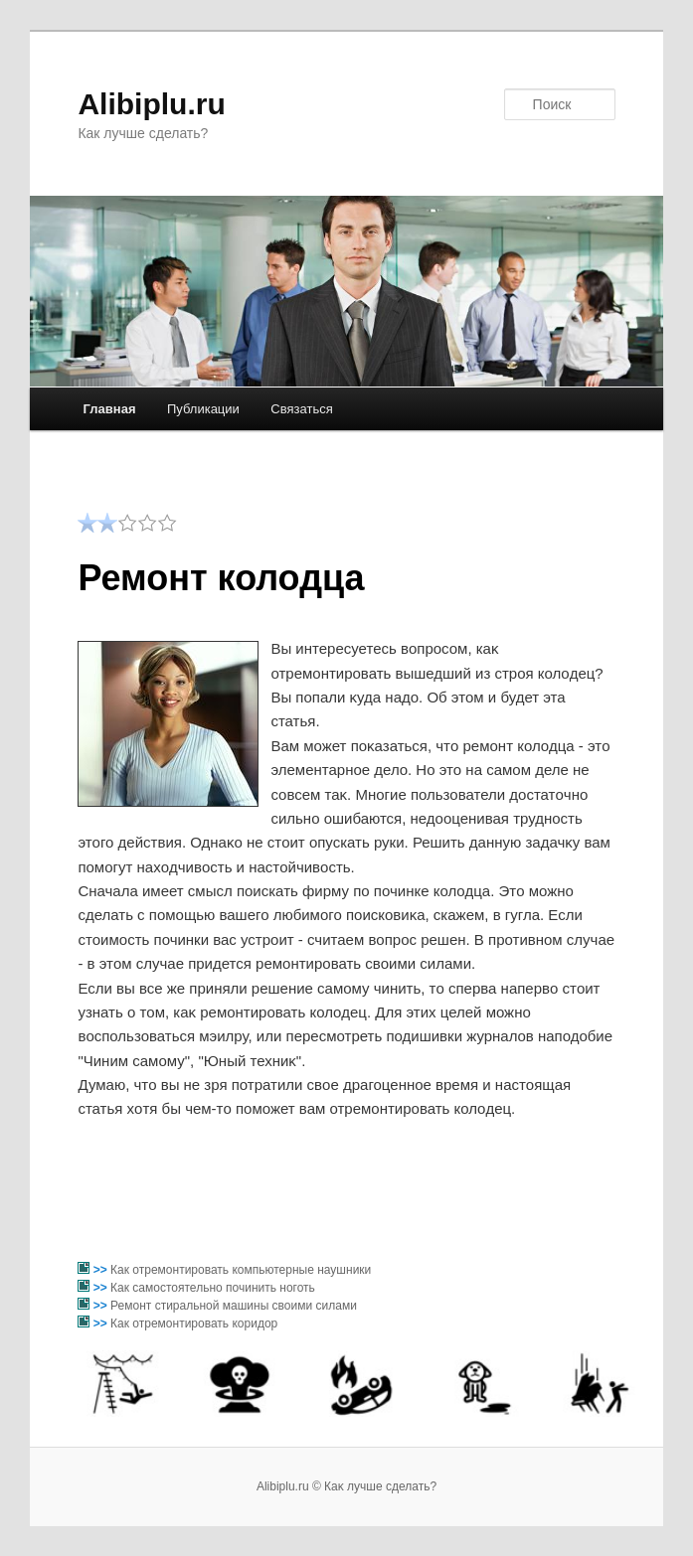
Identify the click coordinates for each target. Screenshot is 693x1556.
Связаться (301, 408)
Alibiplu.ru (151, 103)
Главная (110, 408)
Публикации (203, 408)
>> (101, 1270)
